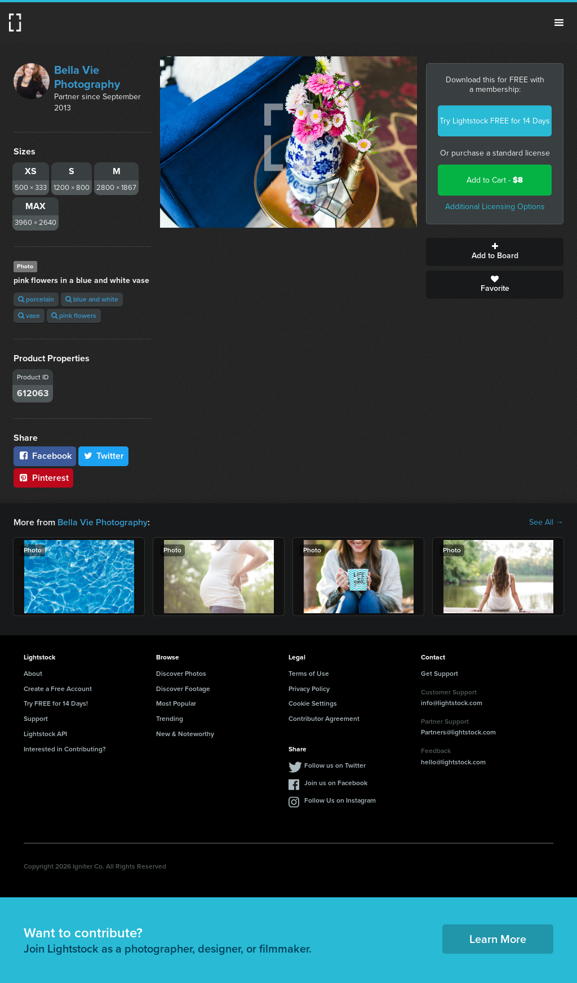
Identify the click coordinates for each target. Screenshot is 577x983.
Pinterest (43, 477)
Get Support (439, 673)
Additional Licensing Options (495, 206)
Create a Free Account (58, 689)
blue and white (91, 299)
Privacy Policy (309, 689)
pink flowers (73, 316)
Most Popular (176, 703)
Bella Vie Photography (87, 76)
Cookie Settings (312, 703)
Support (36, 719)
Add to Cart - (495, 180)
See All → (546, 522)
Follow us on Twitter (335, 765)
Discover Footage (183, 689)
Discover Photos (181, 673)
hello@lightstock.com (453, 762)
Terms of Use (308, 673)
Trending (169, 719)
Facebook (45, 455)
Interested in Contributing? (65, 749)
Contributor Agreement (323, 719)
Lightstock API (45, 734)
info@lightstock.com (451, 703)
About (33, 673)
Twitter (104, 455)
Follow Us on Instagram (340, 800)
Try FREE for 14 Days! (56, 703)
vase (29, 316)
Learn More (497, 939)
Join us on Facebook (335, 783)
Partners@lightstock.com (458, 732)
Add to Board (495, 252)
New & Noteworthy (185, 734)
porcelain (36, 299)
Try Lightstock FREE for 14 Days (495, 121)
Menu (559, 23)
